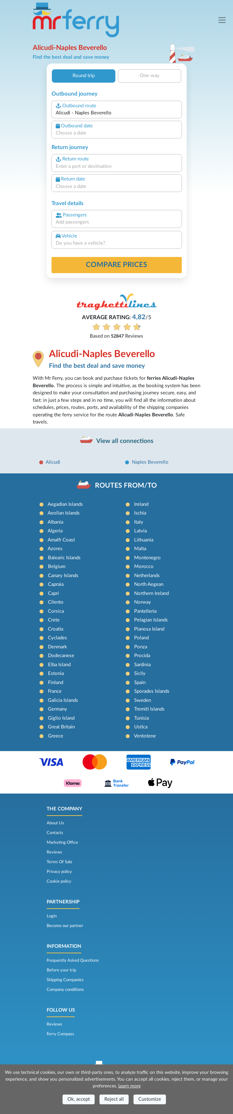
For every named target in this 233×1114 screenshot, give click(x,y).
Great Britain (61, 727)
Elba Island (59, 664)
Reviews (54, 852)
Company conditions (65, 989)
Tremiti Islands (149, 709)
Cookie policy (59, 881)
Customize (149, 1099)
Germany (57, 709)
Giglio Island (61, 718)
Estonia (56, 673)
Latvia (140, 530)
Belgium (56, 566)
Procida (142, 655)
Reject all (114, 1099)
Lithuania (143, 540)
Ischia (140, 513)
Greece (55, 736)
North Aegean (148, 584)
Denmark (57, 646)
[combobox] (117, 113)
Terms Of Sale (59, 862)
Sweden (142, 700)
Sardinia (142, 664)
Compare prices (116, 264)
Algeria (55, 530)
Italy (138, 522)
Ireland (141, 504)
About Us (55, 823)
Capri (53, 593)
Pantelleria (145, 611)
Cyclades (57, 637)
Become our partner (65, 925)
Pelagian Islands (151, 620)
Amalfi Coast (61, 540)
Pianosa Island (149, 629)
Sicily (140, 673)
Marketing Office (62, 842)
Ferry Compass (60, 1034)
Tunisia (141, 718)
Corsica (56, 611)
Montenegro (147, 557)
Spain (140, 682)
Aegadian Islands (65, 504)
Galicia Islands (63, 700)
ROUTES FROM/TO (126, 485)
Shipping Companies (65, 980)
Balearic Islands (64, 557)
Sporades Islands (151, 691)
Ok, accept (78, 1099)
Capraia (56, 584)
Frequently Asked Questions (73, 960)
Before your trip (61, 970)
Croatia (55, 629)
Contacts (55, 832)
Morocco (144, 566)
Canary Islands (63, 575)
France (55, 691)
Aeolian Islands (64, 513)
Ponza (140, 646)
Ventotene (145, 736)
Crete (54, 620)
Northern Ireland (151, 593)
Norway (142, 602)
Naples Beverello (150, 462)
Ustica (140, 727)
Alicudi (53, 462)
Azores (55, 548)
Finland (55, 682)
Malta (140, 548)
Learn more (129, 1086)
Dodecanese (61, 655)
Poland (141, 637)
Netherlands (147, 575)
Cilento (56, 602)
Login (52, 916)
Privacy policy (59, 871)
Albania (55, 522)
